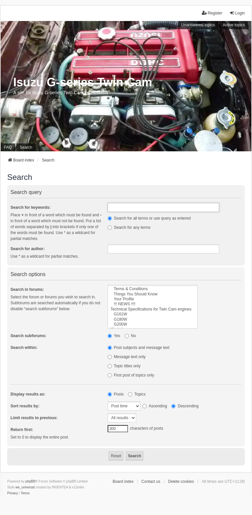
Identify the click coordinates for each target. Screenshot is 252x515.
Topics (136, 394)
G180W (153, 319)
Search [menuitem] (26, 147)
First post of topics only (131, 375)
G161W (153, 314)
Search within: (23, 347)
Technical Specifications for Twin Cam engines (153, 309)
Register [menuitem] (212, 13)
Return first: (21, 429)
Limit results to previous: (33, 418)
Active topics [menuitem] (234, 25)
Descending (185, 406)
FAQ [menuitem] (8, 147)
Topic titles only (124, 366)
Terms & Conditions (153, 289)
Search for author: (27, 249)
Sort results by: (24, 406)
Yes (114, 335)
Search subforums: (28, 335)
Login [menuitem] (237, 13)
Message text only (127, 356)
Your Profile (153, 299)
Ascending (154, 406)
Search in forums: (27, 289)
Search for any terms (129, 227)
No (130, 335)
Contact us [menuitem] (150, 481)
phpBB (30, 481)
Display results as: (27, 394)
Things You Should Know (153, 294)
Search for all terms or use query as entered (149, 218)
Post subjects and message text (139, 347)
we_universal (24, 487)
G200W (153, 324)
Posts (116, 394)
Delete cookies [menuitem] (181, 481)
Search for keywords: (30, 207)
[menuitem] (12, 493)
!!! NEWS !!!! (153, 304)
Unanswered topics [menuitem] (198, 25)
